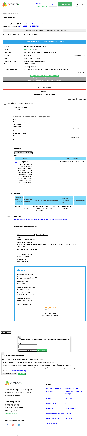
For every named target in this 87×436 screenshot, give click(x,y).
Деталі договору (24, 304)
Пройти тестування (9, 374)
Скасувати (27, 351)
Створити (42, 351)
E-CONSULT (49, 399)
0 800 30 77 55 (41, 4)
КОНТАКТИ (49, 409)
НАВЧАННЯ (69, 399)
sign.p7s (25, 162)
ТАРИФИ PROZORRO (52, 424)
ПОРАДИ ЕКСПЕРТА (52, 419)
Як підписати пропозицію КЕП (57, 219)
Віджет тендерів (52, 404)
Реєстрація (65, 4)
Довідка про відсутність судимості (44, 78)
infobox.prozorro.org (19, 371)
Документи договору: (25, 298)
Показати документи (24, 300)
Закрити (22, 374)
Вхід (53, 4)
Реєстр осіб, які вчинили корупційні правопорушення (44, 80)
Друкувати (6, 332)
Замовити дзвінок (41, 6)
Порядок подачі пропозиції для (29, 219)
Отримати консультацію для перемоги (44, 76)
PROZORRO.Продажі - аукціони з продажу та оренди (73, 391)
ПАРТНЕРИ (68, 419)
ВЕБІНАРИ (68, 414)
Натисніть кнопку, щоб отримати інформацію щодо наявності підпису (44, 30)
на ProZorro (34, 24)
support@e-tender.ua (11, 414)
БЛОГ (67, 404)
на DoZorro (43, 24)
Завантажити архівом (23, 152)
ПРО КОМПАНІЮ (70, 409)
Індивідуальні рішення (55, 414)
